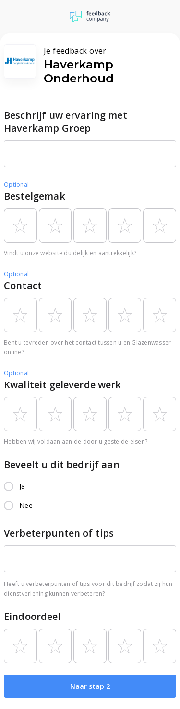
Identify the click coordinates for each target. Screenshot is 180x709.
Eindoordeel (32, 616)
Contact (23, 285)
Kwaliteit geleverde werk (62, 384)
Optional (16, 184)
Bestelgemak (34, 196)
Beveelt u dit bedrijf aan (62, 464)
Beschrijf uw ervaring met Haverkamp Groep (65, 122)
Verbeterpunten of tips (59, 533)
